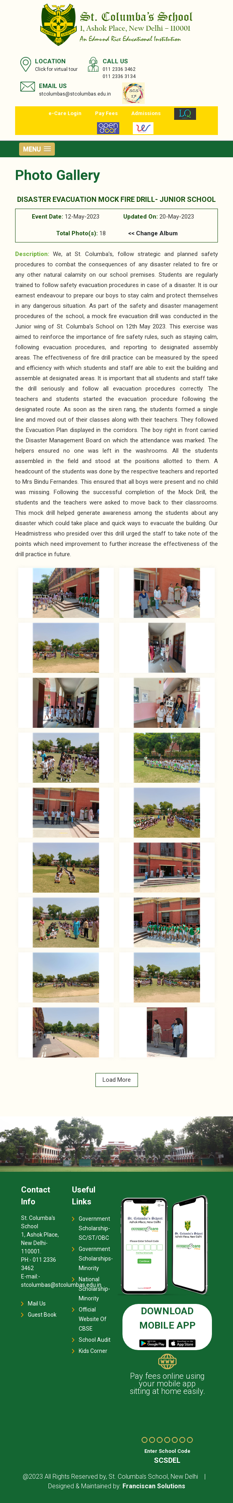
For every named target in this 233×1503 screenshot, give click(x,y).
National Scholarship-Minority (94, 1289)
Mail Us (37, 1303)
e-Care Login (65, 113)
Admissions (146, 113)
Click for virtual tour (56, 69)
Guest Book (42, 1314)
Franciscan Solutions (153, 1486)
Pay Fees (106, 113)
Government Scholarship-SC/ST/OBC (94, 1228)
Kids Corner (93, 1351)
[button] (37, 149)
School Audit (95, 1340)
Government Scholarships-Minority (96, 1258)
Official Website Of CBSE (93, 1319)
